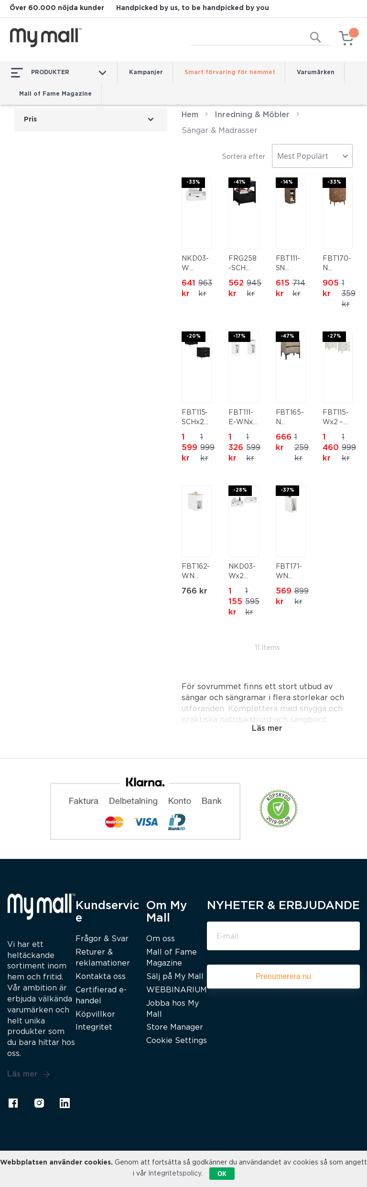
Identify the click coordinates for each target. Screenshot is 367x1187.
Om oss (160, 939)
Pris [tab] (30, 119)
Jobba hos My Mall (172, 1009)
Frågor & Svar (102, 939)
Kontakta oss (101, 976)
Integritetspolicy (174, 1173)
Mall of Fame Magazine (55, 94)
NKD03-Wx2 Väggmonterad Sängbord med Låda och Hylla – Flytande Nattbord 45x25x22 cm (243, 572)
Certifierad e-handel (101, 996)
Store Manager (174, 1027)
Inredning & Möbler (252, 115)
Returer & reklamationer (103, 958)
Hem (190, 115)
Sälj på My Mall (175, 976)
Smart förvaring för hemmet (229, 72)
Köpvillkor (95, 1014)
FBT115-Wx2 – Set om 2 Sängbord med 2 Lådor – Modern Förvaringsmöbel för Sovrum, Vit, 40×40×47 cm (337, 418)
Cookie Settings (176, 1040)
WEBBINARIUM (176, 990)
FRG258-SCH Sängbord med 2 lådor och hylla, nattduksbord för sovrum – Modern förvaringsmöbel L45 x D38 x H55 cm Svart (243, 264)
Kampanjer (146, 72)
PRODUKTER (59, 73)
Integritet (94, 1027)
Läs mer (28, 1074)
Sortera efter (243, 157)
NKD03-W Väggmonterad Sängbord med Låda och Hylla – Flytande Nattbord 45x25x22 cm (196, 264)
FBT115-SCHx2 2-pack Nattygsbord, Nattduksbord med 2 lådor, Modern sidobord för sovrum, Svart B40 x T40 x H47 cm (197, 418)
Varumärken (316, 72)
